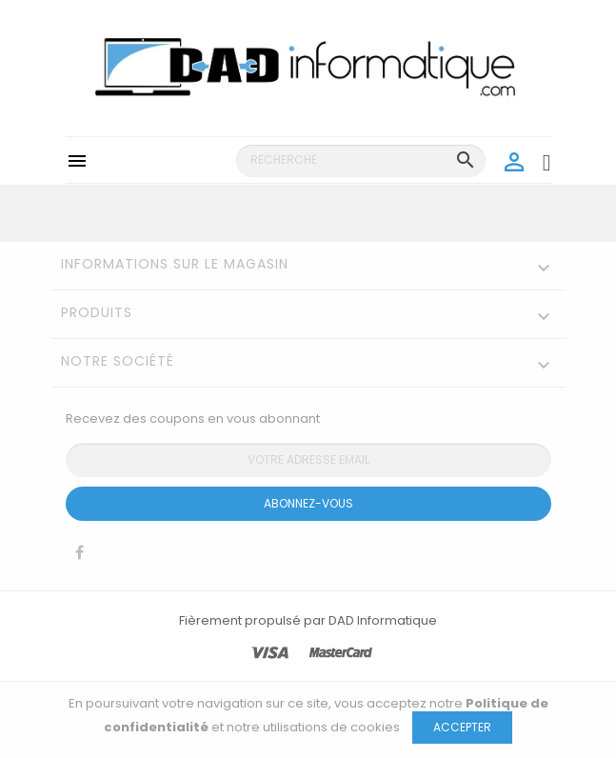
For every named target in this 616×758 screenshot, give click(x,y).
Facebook (79, 557)
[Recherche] (361, 161)
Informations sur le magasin (174, 263)
